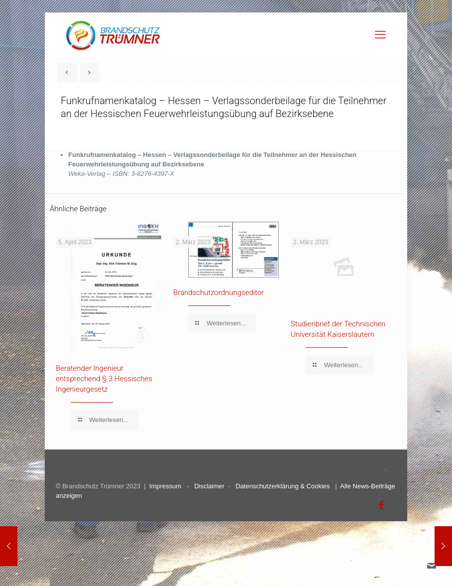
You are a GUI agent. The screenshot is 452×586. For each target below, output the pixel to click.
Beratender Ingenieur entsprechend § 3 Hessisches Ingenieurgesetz (104, 379)
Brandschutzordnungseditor (218, 292)
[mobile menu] (380, 34)
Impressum (165, 486)
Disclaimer (209, 486)
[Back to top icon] (385, 470)
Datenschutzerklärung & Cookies (282, 486)
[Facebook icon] (381, 505)
